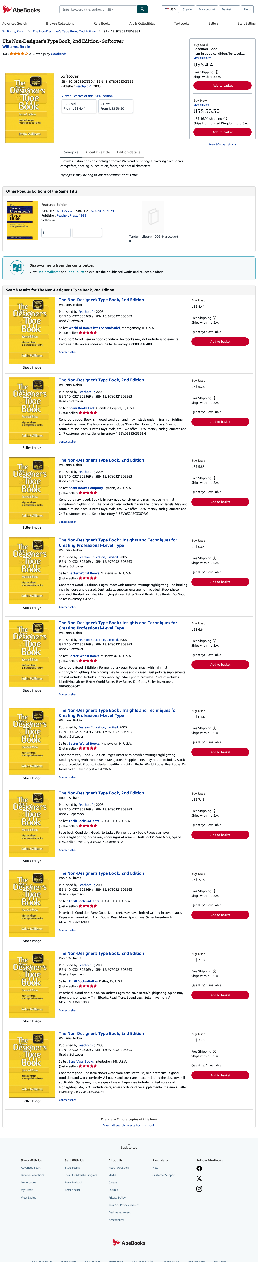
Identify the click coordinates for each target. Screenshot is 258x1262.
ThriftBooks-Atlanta (84, 821)
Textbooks (181, 23)
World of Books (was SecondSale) (94, 328)
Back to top (129, 1147)
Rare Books (102, 23)
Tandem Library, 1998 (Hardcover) (153, 236)
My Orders (27, 1190)
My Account (207, 9)
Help (247, 9)
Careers (113, 1182)
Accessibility (116, 1219)
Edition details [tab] (128, 152)
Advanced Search (14, 23)
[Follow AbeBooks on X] (199, 1178)
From (79, 105)
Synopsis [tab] (71, 152)
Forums (113, 1190)
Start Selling (247, 23)
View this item (202, 58)
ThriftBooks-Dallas (83, 981)
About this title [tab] (97, 152)
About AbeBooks (119, 1167)
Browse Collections (60, 23)
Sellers (213, 23)
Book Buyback (73, 1182)
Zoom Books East (82, 408)
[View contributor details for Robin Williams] (16, 46)
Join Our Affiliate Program (81, 1175)
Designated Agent (120, 1212)
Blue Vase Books (81, 1061)
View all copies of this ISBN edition (87, 96)
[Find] (142, 9)
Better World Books (84, 573)
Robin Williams (49, 272)
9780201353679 (102, 211)
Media (112, 1175)
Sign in (187, 9)
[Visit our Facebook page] (199, 1168)
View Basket (28, 1197)
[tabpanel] (123, 168)
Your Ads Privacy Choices (124, 1205)
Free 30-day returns (222, 144)
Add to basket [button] (223, 85)
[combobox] (98, 9)
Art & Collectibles (142, 23)
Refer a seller (72, 1190)
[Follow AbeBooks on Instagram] (199, 1189)
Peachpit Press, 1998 (71, 215)
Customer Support (163, 1175)
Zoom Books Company (86, 488)
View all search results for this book (129, 1125)
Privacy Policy (117, 1197)
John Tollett (75, 272)
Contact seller (67, 352)
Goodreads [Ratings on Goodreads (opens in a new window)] (58, 54)
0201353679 (65, 211)
